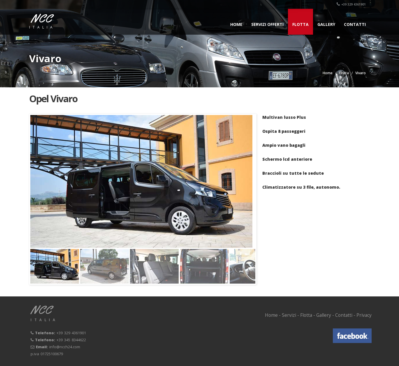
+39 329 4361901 (351, 4)
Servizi (289, 315)
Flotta (300, 24)
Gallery (326, 24)
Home (236, 24)
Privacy (364, 315)
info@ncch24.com (64, 346)
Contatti (355, 24)
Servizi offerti (267, 24)
